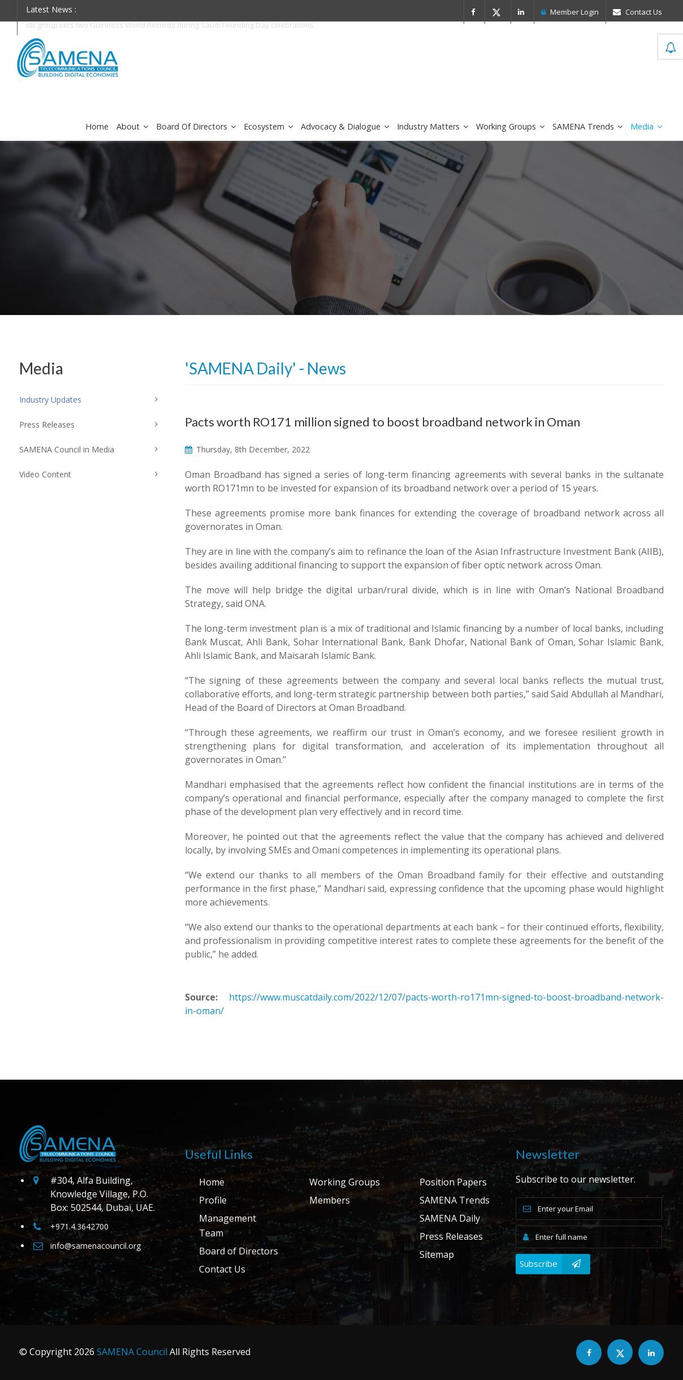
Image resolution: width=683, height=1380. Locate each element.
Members (329, 1200)
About (132, 126)
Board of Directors (196, 126)
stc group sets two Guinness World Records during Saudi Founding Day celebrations (170, 25)
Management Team (227, 1225)
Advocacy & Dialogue (345, 126)
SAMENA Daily (450, 1218)
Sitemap (437, 1254)
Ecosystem (268, 126)
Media (646, 126)
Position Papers (453, 1182)
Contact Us (637, 12)
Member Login (570, 12)
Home (97, 126)
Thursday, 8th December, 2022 (247, 449)
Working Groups (510, 126)
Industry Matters (432, 126)
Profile (213, 1200)
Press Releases (451, 1236)
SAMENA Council (132, 1352)
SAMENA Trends (587, 126)
